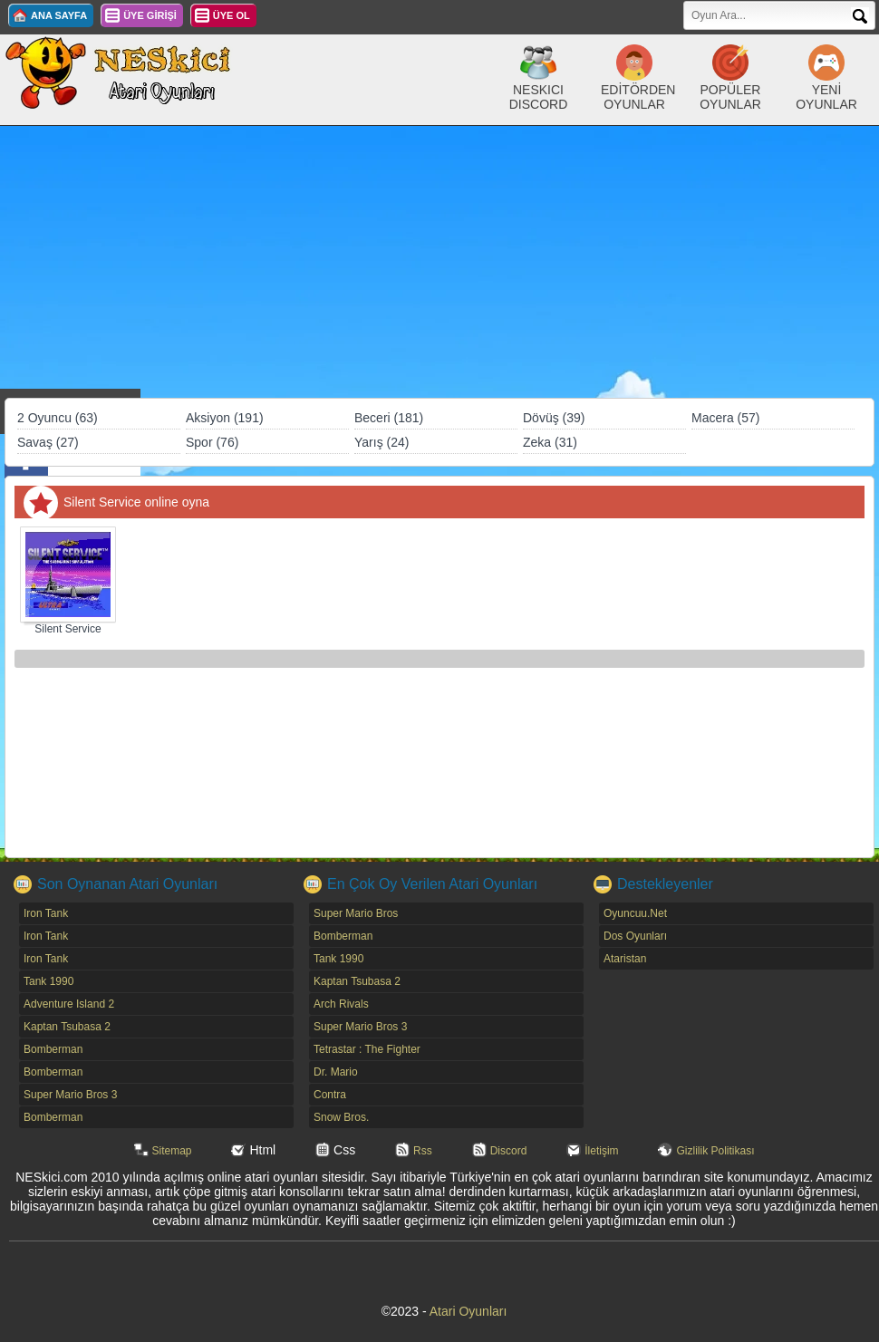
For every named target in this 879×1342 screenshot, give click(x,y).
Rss (422, 1150)
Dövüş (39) (553, 417)
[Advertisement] (439, 262)
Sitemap (172, 1150)
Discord (508, 1150)
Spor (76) (212, 442)
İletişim (601, 1150)
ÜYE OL (231, 15)
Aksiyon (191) (225, 417)
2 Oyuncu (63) (57, 417)
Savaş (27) (48, 442)
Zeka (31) (550, 442)
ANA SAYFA (59, 15)
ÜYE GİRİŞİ (150, 15)
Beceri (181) (388, 417)
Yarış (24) (381, 442)
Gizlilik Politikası (715, 1150)
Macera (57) (725, 417)
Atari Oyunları (468, 1311)
